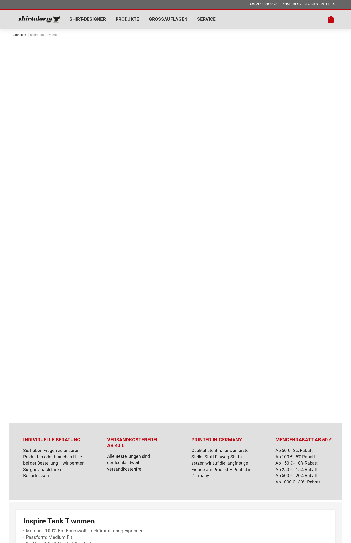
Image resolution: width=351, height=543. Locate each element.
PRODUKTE (127, 19)
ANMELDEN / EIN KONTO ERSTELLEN (309, 4)
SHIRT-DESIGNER (87, 19)
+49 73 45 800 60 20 (263, 4)
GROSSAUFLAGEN (168, 19)
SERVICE (206, 19)
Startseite (19, 35)
